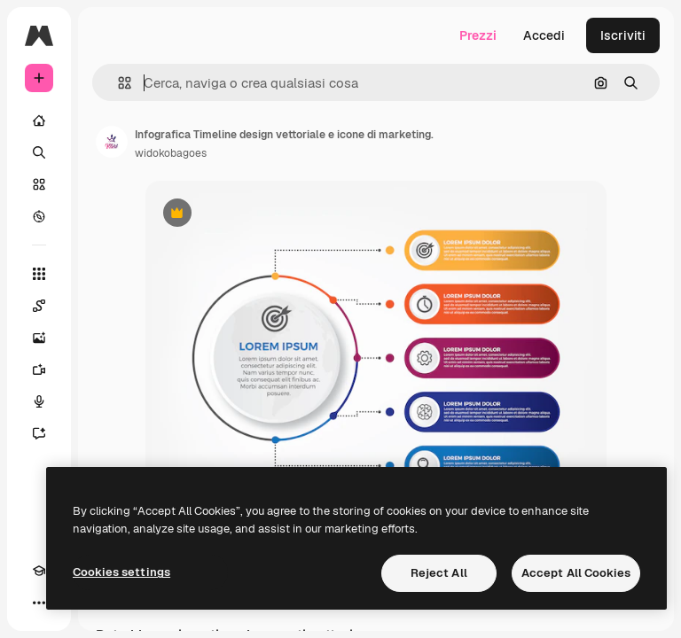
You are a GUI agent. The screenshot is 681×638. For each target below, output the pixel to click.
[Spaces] (39, 306)
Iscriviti (623, 35)
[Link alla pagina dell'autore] (112, 142)
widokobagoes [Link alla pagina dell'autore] (171, 153)
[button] (117, 82)
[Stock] (39, 184)
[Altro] (39, 602)
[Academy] (39, 570)
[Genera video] (39, 369)
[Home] (39, 120)
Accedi (544, 35)
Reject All (439, 572)
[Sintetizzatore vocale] (39, 401)
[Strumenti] (39, 274)
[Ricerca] (39, 152)
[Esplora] (39, 216)
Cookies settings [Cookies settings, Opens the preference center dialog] (121, 572)
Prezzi (478, 35)
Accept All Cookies (575, 572)
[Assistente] (39, 433)
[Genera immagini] (39, 337)
